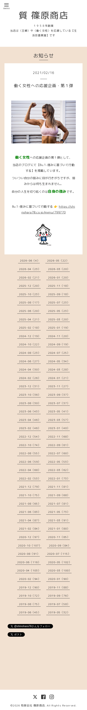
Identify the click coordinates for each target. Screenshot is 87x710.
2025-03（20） (59, 319)
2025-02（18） (30, 327)
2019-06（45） (30, 612)
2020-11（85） (59, 537)
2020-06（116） (29, 562)
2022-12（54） (30, 436)
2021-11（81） (59, 487)
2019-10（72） (30, 595)
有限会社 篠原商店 (33, 705)
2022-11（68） (59, 436)
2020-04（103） (29, 570)
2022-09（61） (59, 445)
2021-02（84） (30, 528)
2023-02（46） (30, 428)
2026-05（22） (58, 260)
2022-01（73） (59, 478)
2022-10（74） (30, 445)
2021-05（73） (59, 512)
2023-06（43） (30, 411)
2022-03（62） (59, 470)
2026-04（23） (30, 269)
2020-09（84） (60, 545)
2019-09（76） (59, 595)
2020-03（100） (60, 570)
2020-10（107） (30, 545)
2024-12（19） (30, 336)
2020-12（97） (30, 537)
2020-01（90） (59, 579)
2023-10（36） (30, 395)
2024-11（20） (59, 336)
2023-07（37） (59, 403)
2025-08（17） (30, 302)
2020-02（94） (30, 579)
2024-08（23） (30, 353)
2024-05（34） (59, 361)
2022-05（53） (59, 462)
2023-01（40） (59, 428)
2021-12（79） (30, 487)
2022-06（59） (30, 462)
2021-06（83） (30, 512)
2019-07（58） (59, 604)
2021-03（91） (59, 520)
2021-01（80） (59, 528)
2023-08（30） (30, 403)
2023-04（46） (30, 420)
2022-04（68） (30, 470)
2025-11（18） (59, 286)
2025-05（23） (59, 311)
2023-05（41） (59, 411)
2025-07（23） (59, 302)
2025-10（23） (30, 294)
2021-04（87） (30, 520)
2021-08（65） (30, 503)
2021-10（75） (30, 495)
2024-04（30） (30, 369)
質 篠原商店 (44, 15)
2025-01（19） (59, 327)
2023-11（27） (59, 386)
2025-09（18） (59, 294)
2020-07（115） (59, 554)
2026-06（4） (30, 260)
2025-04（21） (30, 319)
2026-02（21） (30, 277)
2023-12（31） (30, 386)
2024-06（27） (30, 361)
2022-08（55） (30, 453)
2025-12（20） (30, 286)
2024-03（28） (59, 369)
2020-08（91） (29, 554)
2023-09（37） (59, 395)
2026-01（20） (59, 277)
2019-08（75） (30, 604)
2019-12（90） (30, 587)
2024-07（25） (59, 353)
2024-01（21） (59, 378)
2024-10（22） (30, 344)
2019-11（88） (59, 587)
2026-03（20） (59, 269)
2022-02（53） (30, 478)
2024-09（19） (59, 344)
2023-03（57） (59, 420)
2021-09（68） (59, 495)
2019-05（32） (59, 612)
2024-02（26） (30, 378)
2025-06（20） (30, 311)
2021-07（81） (59, 503)
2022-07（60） (59, 453)
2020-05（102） (60, 562)
